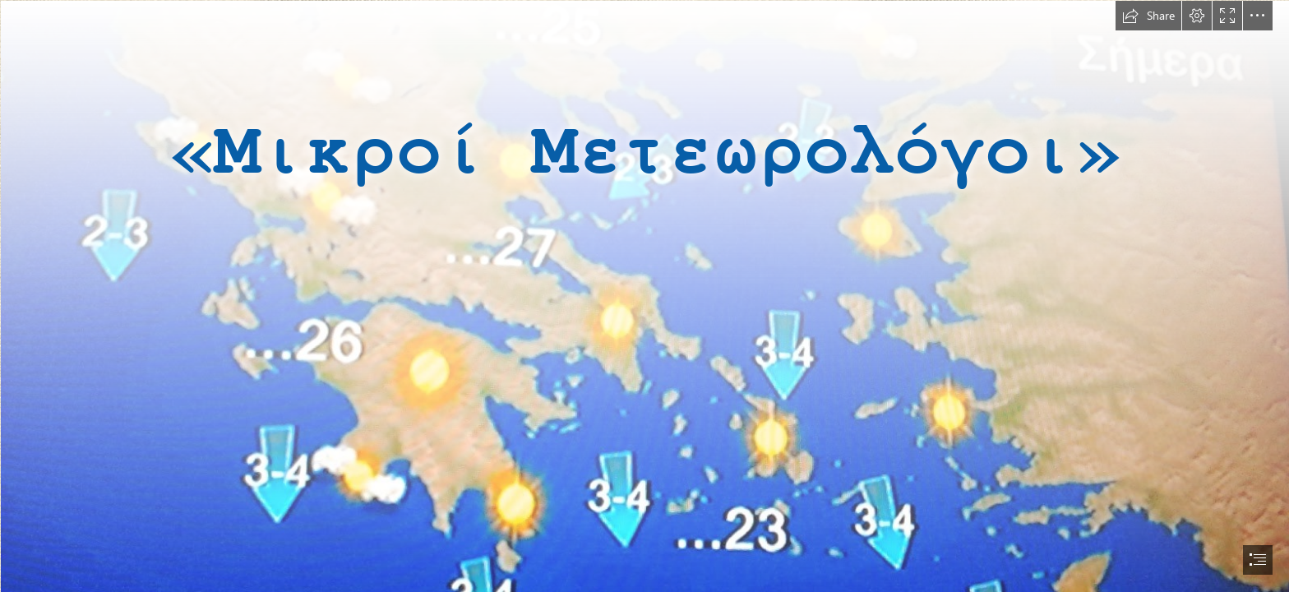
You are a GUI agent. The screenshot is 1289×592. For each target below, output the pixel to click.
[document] (644, 296)
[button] (1148, 15)
